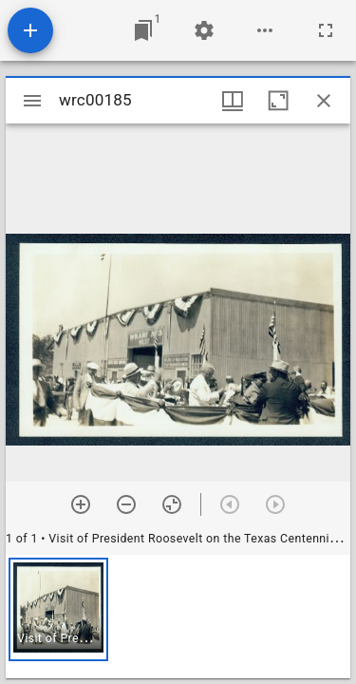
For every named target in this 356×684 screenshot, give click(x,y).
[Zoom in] (80, 504)
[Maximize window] (278, 101)
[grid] (178, 616)
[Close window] (324, 101)
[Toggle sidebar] (32, 101)
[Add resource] (30, 30)
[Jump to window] (143, 30)
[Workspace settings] (204, 30)
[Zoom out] (126, 504)
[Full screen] (325, 30)
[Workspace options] (265, 30)
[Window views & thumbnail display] (232, 101)
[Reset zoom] (172, 504)
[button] (58, 609)
